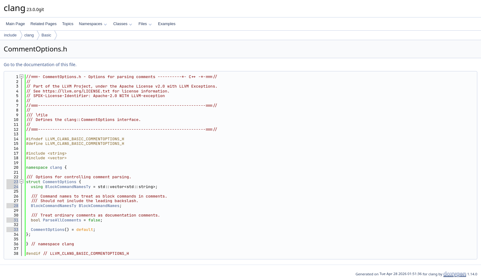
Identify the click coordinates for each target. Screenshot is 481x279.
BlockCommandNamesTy (67, 186)
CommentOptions (59, 181)
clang (29, 35)
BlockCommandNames (99, 205)
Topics (67, 23)
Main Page (15, 23)
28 (12, 205)
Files (145, 23)
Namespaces (93, 23)
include (10, 35)
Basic (46, 35)
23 (12, 181)
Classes (122, 23)
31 (12, 220)
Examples (166, 23)
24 (12, 186)
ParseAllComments (62, 220)
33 (12, 229)
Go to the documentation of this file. (40, 64)
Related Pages (43, 23)
